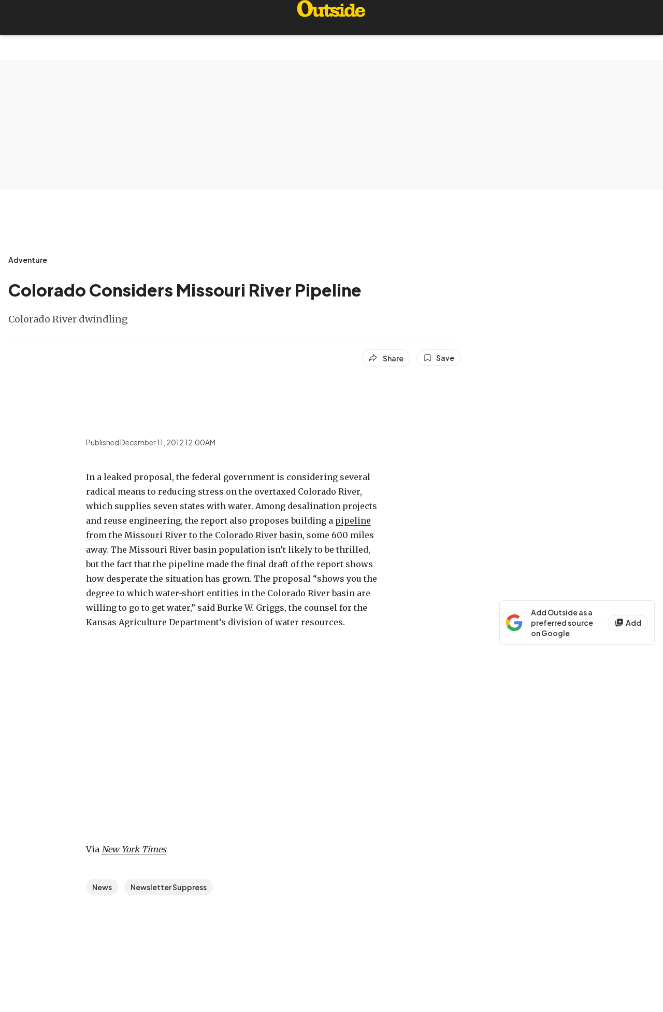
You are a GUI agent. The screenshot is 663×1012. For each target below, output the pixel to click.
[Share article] (386, 358)
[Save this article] (438, 357)
